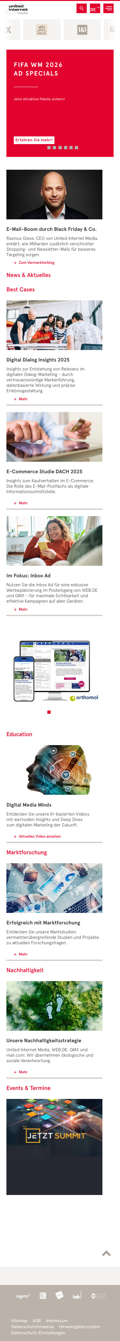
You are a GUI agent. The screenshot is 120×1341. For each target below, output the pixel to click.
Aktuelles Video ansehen (39, 836)
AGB (36, 1320)
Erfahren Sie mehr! (34, 140)
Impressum (57, 1320)
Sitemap (19, 1320)
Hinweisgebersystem (79, 1326)
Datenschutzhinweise (32, 1326)
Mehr (23, 399)
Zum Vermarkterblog (36, 263)
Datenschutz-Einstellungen (38, 1333)
